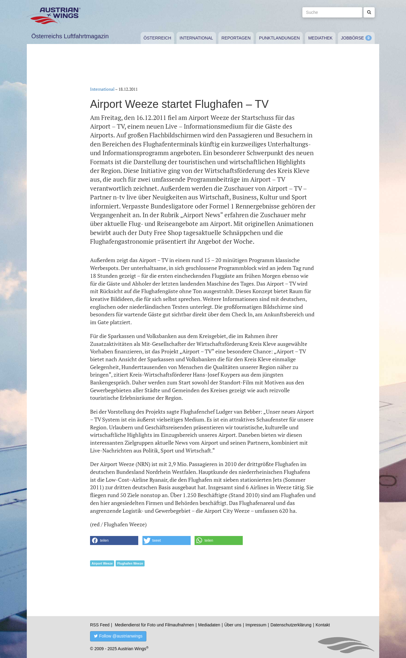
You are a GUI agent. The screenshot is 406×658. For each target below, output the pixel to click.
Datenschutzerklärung (290, 624)
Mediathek (320, 38)
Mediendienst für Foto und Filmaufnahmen (154, 624)
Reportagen (236, 38)
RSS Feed (100, 624)
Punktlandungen (279, 38)
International (196, 38)
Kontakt (323, 624)
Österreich (157, 38)
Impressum (255, 624)
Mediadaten (209, 624)
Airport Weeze (102, 563)
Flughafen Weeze (130, 563)
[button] (114, 540)
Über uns (233, 624)
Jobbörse (352, 38)
